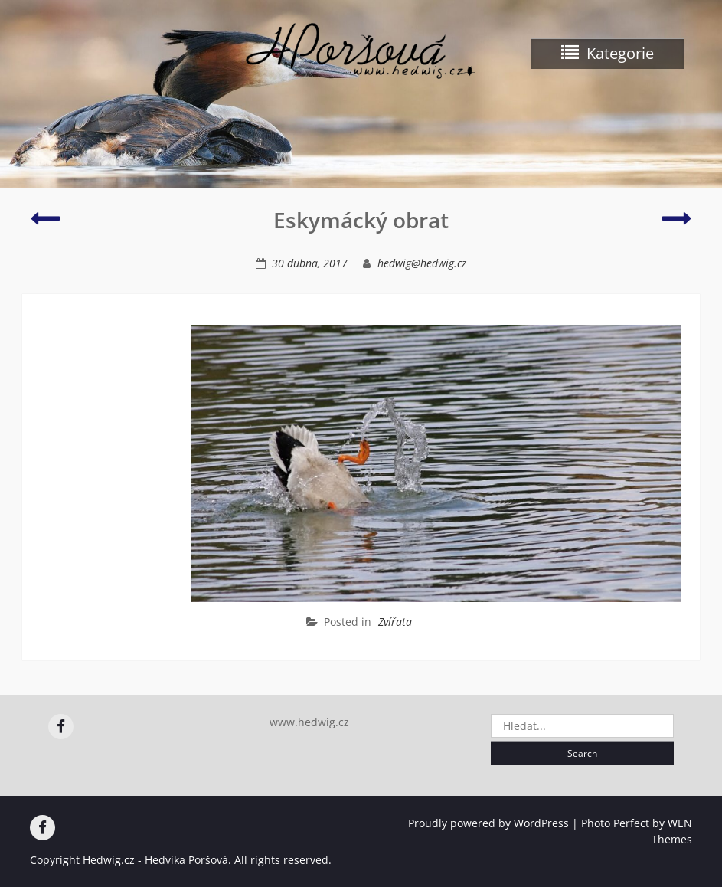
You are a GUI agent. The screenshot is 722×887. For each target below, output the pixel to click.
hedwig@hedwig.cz (421, 263)
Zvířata (395, 621)
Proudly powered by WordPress (488, 823)
